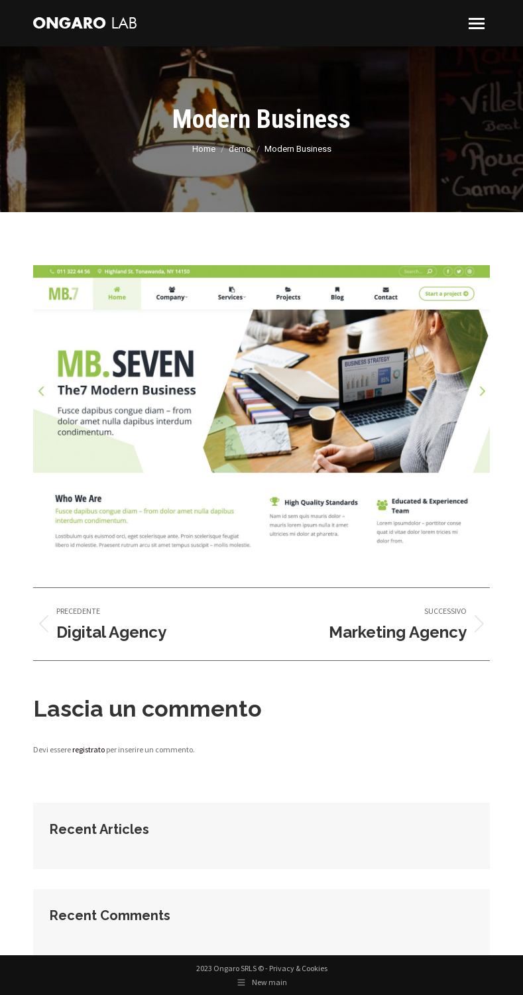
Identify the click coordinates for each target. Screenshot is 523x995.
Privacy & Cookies (298, 968)
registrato (88, 749)
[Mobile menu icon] (476, 23)
